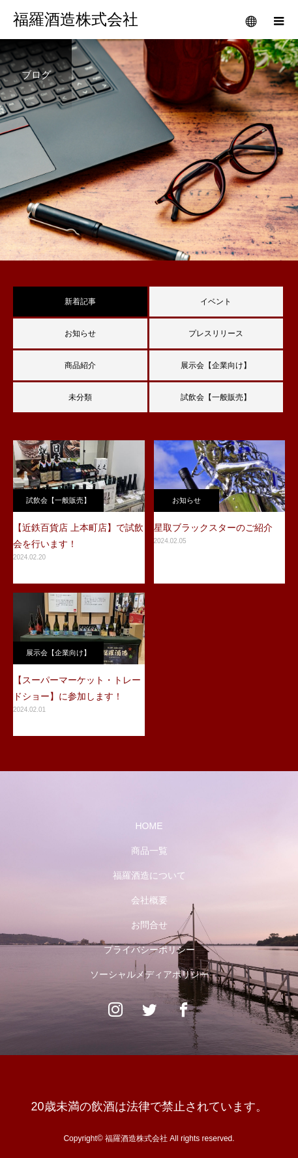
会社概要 (149, 900)
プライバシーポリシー (149, 949)
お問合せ (149, 925)
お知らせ (80, 333)
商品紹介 (80, 365)
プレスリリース (215, 333)
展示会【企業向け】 (216, 365)
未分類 (80, 397)
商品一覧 (149, 850)
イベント (215, 301)
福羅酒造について (149, 875)
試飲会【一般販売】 (216, 397)
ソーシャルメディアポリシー (149, 974)
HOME (149, 826)
